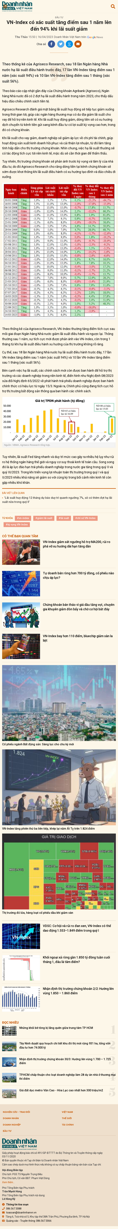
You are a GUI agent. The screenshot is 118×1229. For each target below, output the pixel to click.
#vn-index (23, 518)
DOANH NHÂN (11, 1118)
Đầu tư (59, 17)
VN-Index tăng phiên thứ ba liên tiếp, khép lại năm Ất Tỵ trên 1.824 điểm (48, 828)
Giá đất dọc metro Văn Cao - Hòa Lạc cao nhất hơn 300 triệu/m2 (61, 1090)
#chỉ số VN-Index (85, 518)
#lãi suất (64, 518)
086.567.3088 (11, 1208)
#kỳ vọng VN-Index (17, 524)
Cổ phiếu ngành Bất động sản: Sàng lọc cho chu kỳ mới (38, 744)
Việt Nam (67, 1112)
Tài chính (68, 1124)
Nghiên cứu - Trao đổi (16, 1112)
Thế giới (67, 1118)
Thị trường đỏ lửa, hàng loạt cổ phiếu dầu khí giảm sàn (37, 912)
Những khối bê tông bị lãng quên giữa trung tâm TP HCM (56, 1028)
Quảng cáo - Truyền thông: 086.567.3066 (26, 1220)
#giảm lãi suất (43, 518)
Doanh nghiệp (12, 1124)
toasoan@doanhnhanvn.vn (19, 1212)
